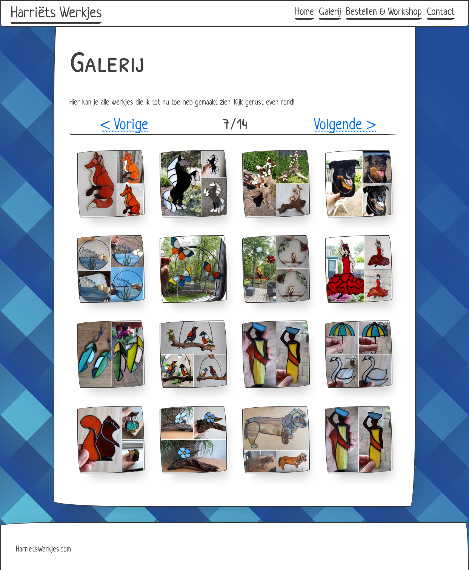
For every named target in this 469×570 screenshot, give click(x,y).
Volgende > (345, 125)
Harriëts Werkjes (56, 14)
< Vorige (124, 125)
